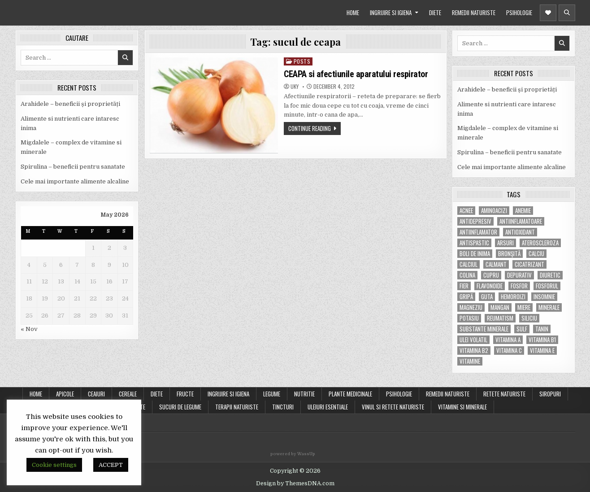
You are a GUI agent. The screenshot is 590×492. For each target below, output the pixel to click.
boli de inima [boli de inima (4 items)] (475, 253)
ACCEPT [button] (111, 465)
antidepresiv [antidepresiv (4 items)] (475, 221)
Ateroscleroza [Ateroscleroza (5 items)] (540, 243)
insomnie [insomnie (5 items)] (544, 296)
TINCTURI (283, 406)
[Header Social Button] (548, 12)
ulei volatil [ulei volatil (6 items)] (473, 339)
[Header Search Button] (567, 12)
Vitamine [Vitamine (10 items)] (470, 361)
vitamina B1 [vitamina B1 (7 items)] (542, 339)
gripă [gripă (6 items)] (466, 296)
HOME (353, 12)
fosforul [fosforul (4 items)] (547, 286)
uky (295, 86)
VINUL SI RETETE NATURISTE (393, 406)
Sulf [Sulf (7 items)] (521, 329)
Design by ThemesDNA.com (295, 483)
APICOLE (65, 393)
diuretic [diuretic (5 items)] (550, 275)
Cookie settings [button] (54, 465)
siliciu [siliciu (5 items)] (529, 318)
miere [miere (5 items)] (523, 307)
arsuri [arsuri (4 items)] (505, 243)
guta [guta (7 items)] (487, 296)
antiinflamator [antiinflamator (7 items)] (478, 232)
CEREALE (128, 393)
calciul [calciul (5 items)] (468, 264)
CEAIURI (96, 393)
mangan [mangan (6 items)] (499, 307)
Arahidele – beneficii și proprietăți (70, 103)
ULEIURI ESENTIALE (328, 406)
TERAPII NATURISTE (236, 406)
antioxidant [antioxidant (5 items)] (520, 232)
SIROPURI (550, 393)
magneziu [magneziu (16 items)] (471, 307)
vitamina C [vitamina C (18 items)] (509, 350)
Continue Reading (309, 128)
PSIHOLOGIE (519, 12)
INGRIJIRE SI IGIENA (391, 12)
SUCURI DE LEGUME (180, 406)
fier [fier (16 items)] (464, 286)
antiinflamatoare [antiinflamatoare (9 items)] (520, 221)
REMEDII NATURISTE (473, 12)
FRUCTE (185, 393)
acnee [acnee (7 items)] (466, 210)
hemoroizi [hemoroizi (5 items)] (513, 296)
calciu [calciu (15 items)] (536, 253)
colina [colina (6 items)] (467, 275)
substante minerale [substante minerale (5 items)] (484, 329)
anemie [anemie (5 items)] (523, 210)
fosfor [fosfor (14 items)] (519, 286)
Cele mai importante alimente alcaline (75, 181)
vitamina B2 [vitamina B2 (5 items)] (474, 350)
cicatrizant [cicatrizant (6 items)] (529, 264)
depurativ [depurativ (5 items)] (519, 275)
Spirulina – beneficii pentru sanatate (73, 166)
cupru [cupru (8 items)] (491, 275)
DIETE (435, 12)
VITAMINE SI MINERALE (462, 406)
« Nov (29, 329)
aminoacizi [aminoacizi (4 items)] (494, 210)
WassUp (306, 454)
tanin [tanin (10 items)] (541, 329)
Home (36, 393)
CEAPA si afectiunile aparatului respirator (356, 74)
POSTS (302, 61)
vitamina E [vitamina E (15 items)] (542, 350)
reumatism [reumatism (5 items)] (500, 318)
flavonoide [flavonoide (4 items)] (490, 286)
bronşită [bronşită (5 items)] (509, 253)
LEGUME (271, 393)
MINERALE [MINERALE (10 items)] (549, 307)
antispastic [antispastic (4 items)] (474, 243)
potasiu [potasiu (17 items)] (469, 318)
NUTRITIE (304, 393)
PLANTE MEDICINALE (350, 393)
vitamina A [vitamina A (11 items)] (508, 339)
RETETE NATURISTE (504, 393)
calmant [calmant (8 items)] (496, 264)
